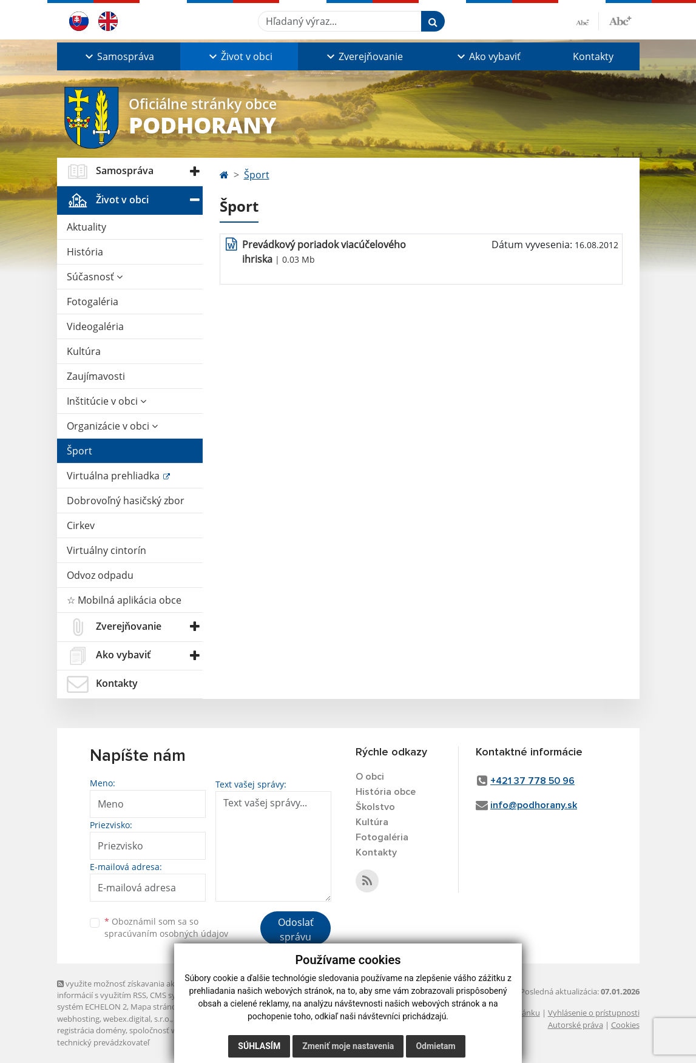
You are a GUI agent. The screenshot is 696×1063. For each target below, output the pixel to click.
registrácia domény (91, 1030)
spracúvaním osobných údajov (166, 933)
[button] (118, 56)
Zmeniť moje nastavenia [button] (348, 1046)
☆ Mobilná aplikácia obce (124, 600)
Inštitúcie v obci (106, 401)
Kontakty (593, 56)
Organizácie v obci (112, 426)
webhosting (78, 1018)
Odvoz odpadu (100, 575)
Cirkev (81, 525)
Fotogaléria (92, 301)
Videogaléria (95, 326)
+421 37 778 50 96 (532, 781)
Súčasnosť (95, 276)
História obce (386, 792)
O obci (370, 776)
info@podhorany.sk (533, 805)
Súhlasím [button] (259, 1046)
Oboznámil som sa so (166, 928)
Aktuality (86, 227)
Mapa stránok (155, 1006)
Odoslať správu (296, 929)
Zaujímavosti (96, 376)
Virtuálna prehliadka (114, 475)
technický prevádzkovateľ (103, 1042)
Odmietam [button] (435, 1046)
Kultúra (84, 351)
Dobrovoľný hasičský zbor (125, 500)
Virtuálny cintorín (106, 550)
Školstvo (375, 807)
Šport (79, 450)
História (85, 251)
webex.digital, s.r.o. (137, 1018)
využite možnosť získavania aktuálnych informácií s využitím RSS (131, 989)
